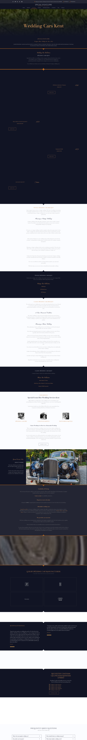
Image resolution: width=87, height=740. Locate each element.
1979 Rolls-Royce (43, 289)
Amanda (49, 633)
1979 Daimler (43, 292)
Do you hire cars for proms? (19, 739)
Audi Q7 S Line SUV (20, 182)
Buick (61, 511)
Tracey (11, 644)
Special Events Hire (24, 509)
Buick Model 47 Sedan (43, 380)
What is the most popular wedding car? (21, 736)
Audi (63, 511)
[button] (26, 736)
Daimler (57, 511)
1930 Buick (43, 286)
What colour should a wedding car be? (54, 739)
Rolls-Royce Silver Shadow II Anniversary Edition (43, 383)
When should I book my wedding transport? (55, 736)
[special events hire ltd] (43, 660)
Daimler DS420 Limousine (43, 386)
